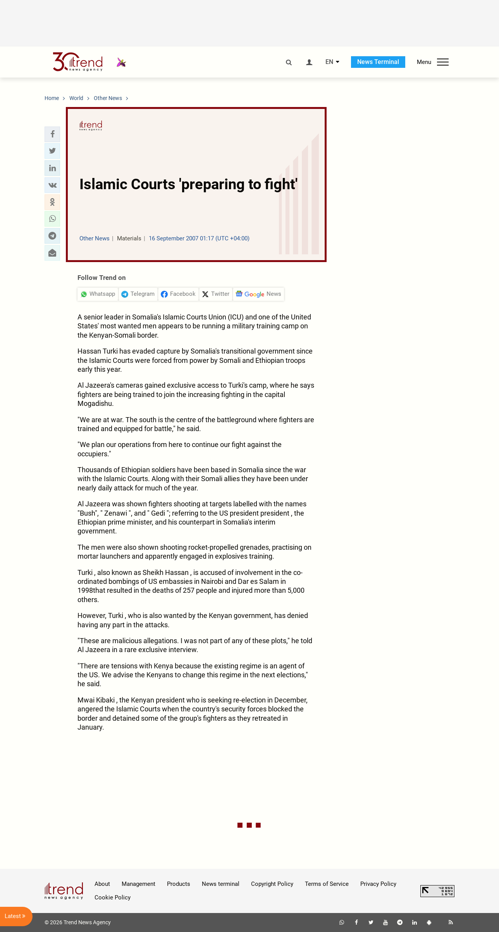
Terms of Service (327, 883)
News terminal (220, 883)
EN (329, 62)
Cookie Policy (113, 897)
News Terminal (378, 62)
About (102, 883)
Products (178, 883)
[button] (52, 134)
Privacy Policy (378, 883)
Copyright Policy (272, 883)
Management (138, 883)
